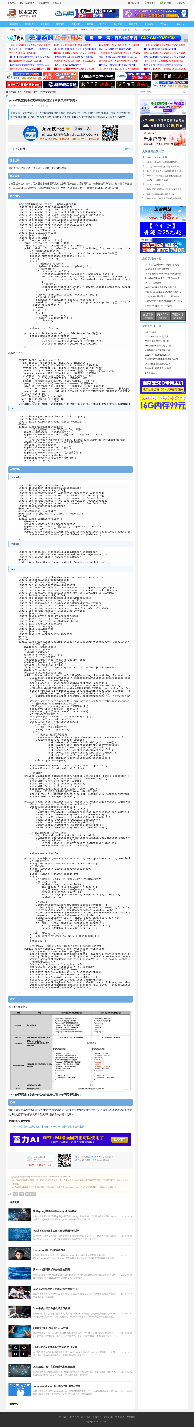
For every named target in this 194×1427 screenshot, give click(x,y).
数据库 (90, 24)
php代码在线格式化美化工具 (158, 345)
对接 (21, 1194)
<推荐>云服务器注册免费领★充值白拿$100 (29, 45)
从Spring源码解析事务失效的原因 (51, 1269)
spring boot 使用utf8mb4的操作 (158, 305)
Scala (108, 30)
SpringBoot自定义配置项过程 (49, 1250)
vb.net (27, 30)
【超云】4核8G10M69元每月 (68, 65)
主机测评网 (43, 3)
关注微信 (168, 3)
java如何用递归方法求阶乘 (157, 269)
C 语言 (36, 30)
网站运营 (148, 24)
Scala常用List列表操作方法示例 (50, 1328)
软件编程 (28, 92)
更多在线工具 (151, 373)
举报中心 (151, 3)
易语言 (117, 30)
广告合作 (74, 1417)
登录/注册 (135, 3)
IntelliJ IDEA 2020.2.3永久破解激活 (162, 162)
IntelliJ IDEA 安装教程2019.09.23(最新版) (55, 1347)
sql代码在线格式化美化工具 (157, 350)
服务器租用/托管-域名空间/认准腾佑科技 (163, 65)
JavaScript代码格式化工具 (156, 336)
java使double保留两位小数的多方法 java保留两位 (169, 166)
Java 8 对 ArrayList (153, 283)
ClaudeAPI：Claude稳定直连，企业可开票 (119, 45)
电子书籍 (118, 24)
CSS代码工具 (151, 332)
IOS (92, 30)
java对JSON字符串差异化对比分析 (161, 287)
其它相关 (147, 30)
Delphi (56, 30)
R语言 (136, 30)
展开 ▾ (127, 149)
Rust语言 (66, 30)
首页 (19, 92)
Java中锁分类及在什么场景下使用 (51, 1308)
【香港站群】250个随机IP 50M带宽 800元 (74, 57)
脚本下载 (75, 24)
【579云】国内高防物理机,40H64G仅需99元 (30, 57)
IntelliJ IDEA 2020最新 (156, 157)
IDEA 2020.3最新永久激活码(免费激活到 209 (167, 189)
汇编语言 (127, 30)
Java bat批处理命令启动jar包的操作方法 (55, 1289)
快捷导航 (182, 3)
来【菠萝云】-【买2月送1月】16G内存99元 (29, 49)
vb (20, 30)
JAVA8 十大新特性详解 (157, 180)
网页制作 (29, 24)
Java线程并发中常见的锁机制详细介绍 (54, 1366)
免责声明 (97, 1417)
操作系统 (133, 24)
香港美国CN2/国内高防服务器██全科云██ (29, 69)
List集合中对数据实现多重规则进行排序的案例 (166, 301)
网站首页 (14, 24)
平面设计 (164, 24)
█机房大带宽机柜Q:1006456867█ (160, 49)
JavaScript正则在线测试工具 (157, 364)
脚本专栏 (60, 24)
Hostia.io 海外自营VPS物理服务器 (115, 49)
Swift (100, 30)
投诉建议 (119, 1417)
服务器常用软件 (27, 3)
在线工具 (57, 3)
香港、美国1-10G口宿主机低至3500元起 (118, 57)
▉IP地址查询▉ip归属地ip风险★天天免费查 (74, 53)
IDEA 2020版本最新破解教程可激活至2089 (166, 176)
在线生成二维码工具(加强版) (158, 368)
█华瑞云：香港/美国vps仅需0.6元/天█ (117, 65)
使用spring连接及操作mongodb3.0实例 (55, 1211)
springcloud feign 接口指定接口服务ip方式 (56, 1386)
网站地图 (108, 1417)
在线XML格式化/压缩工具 (157, 341)
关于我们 (63, 1417)
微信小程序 (30, 1194)
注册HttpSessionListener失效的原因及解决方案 (166, 292)
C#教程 (12, 30)
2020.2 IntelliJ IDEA (155, 185)
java (75, 30)
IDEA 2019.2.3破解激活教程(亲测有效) (164, 198)
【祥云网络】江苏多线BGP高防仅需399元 (164, 61)
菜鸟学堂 (11, 3)
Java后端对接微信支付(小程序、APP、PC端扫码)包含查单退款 (50, 1126)
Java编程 (46, 30)
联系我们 (85, 1417)
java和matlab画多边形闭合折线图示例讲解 (56, 1230)
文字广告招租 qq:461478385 (22, 53)
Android (84, 30)
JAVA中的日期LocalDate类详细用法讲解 (163, 274)
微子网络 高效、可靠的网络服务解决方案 (118, 61)
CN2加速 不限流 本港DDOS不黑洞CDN (73, 45)
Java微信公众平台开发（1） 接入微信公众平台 (166, 296)
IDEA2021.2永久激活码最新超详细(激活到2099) (168, 171)
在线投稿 (131, 1417)
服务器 (103, 24)
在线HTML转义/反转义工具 (157, 355)
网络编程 (44, 24)
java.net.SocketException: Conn (160, 194)
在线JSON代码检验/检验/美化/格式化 (162, 359)
